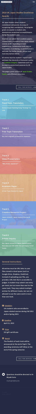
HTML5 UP (8, 394)
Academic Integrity (10, 63)
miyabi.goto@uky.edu (13, 380)
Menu (33, 2)
